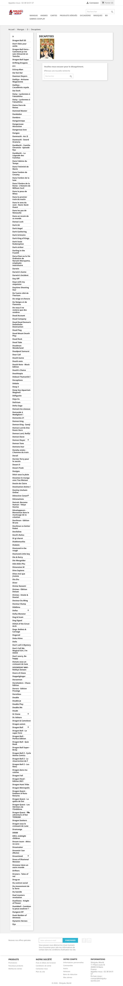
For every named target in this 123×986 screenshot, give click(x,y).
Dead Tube (17, 342)
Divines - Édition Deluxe (19, 590)
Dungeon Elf (17, 912)
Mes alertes (67, 977)
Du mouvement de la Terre (20, 887)
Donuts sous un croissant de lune (20, 663)
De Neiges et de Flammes (19, 303)
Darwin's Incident (20, 275)
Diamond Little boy (21, 554)
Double (15, 697)
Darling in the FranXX (18, 251)
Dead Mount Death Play (21, 334)
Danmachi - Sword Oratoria (20, 140)
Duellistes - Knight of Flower (20, 902)
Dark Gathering (19, 232)
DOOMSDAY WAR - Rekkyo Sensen (20, 668)
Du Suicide (17, 892)
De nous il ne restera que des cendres (19, 310)
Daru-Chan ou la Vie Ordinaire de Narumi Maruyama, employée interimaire (21, 261)
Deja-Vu (16, 399)
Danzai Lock (17, 222)
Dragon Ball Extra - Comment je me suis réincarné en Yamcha (20, 52)
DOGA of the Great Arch (20, 625)
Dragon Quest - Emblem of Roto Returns (19, 793)
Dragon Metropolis (21, 788)
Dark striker (18, 247)
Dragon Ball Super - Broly (21, 748)
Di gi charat (17, 538)
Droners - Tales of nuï (20, 875)
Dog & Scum (17, 617)
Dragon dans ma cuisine (19, 771)
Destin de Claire (19, 483)
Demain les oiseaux (21, 409)
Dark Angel (17, 228)
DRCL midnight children (19, 837)
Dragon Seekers (19, 820)
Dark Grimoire (19, 235)
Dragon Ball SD (19, 40)
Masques (97, 15)
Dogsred (16, 635)
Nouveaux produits (15, 966)
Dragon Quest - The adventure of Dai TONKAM (21, 814)
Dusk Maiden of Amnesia (19, 916)
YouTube (89, 940)
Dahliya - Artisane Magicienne (20, 80)
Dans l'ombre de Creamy (19, 173)
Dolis (14, 641)
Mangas (34, 15)
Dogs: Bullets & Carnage (19, 630)
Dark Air (16, 225)
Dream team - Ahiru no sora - (21, 842)
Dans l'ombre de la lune (20, 179)
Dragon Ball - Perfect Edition (19, 737)
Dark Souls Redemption (18, 242)
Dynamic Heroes (19, 921)
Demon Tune (18, 443)
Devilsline (16, 531)
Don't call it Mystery (21, 645)
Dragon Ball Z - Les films (20, 765)
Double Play (17, 704)
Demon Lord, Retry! (21, 433)
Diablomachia (18, 541)
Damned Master (19, 111)
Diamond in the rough (19, 549)
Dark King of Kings (20, 238)
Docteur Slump (19, 604)
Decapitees (17, 380)
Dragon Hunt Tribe (20, 784)
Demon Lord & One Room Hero (21, 429)
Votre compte (70, 959)
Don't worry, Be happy (19, 657)
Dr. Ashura (17, 717)
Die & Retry (17, 557)
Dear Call (16, 354)
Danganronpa (18, 121)
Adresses (66, 971)
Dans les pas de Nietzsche (19, 211)
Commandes (68, 965)
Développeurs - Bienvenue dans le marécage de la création (20, 513)
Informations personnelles (73, 962)
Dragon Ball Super (20, 59)
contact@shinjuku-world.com (99, 979)
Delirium (16, 402)
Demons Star (18, 447)
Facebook (84, 940)
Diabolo (16, 545)
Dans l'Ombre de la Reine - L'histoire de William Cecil (21, 185)
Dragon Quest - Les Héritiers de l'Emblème (21, 806)
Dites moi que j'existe (18, 575)
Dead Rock (17, 339)
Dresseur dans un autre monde (20, 866)
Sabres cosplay (37, 19)
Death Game (18, 358)
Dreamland (17, 856)
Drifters (16, 870)
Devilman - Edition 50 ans (20, 521)
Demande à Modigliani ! (17, 413)
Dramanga (17, 829)
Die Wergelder (19, 560)
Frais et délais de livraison (46, 963)
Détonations (18, 499)
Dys (14, 924)
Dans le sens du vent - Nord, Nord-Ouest (20, 204)
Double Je (16, 701)
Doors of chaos (19, 673)
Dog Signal (17, 620)
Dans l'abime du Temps (19, 162)
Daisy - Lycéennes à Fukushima (21, 95)
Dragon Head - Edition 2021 (18, 780)
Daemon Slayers (19, 76)
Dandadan (17, 114)
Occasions (85, 15)
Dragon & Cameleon (21, 721)
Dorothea (16, 694)
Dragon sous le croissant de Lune (20, 825)
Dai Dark (16, 91)
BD (106, 15)
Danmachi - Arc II (20, 136)
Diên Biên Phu (18, 564)
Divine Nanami (19, 586)
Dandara (16, 117)
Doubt (15, 711)
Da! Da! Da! (17, 73)
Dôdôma (16, 607)
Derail (15, 455)
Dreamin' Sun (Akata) (18, 851)
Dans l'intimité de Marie (20, 167)
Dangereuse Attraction (18, 125)
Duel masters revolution (18, 896)
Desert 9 (16, 464)
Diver (14, 583)
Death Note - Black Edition (21, 365)
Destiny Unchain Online (19, 491)
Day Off (15, 278)
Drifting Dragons (20, 63)
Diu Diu (15, 579)
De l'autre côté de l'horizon (20, 294)
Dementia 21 (18, 418)
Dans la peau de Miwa (19, 192)
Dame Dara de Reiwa (19, 106)
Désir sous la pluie (20, 474)
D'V (13, 66)
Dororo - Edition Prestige (19, 689)
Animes (44, 15)
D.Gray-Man (17, 69)
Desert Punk (18, 468)
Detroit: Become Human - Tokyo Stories (20, 504)
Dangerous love (19, 130)
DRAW (15, 832)
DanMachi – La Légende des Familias (19, 155)
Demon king (18, 421)
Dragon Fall (17, 775)
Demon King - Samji (21, 424)
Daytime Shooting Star (20, 288)
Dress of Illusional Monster (20, 860)
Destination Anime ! (21, 487)
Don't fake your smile (19, 45)
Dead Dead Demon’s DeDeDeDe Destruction (21, 324)
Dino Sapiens (18, 570)
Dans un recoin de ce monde (20, 217)
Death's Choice (19, 370)
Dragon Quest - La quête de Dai (20, 800)
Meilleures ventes (15, 969)
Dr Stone (16, 714)
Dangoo (16, 133)
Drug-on (16, 879)
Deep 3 (15, 387)
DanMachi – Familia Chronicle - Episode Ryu (21, 147)
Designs (16, 471)
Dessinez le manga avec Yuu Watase (21, 479)
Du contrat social (20, 883)
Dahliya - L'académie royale (20, 86)
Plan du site (40, 972)
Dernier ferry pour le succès (20, 460)
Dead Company (19, 319)
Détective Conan (20, 496)
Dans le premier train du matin (19, 198)
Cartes (53, 15)
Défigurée (17, 396)
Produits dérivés (68, 15)
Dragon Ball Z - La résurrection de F (20, 760)
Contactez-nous (42, 969)
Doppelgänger (18, 676)
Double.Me (17, 707)
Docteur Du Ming (20, 600)
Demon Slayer (18, 440)
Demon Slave (18, 437)
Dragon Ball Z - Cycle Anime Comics (21, 754)
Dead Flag (17, 330)
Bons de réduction (70, 974)
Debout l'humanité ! (21, 377)
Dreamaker (17, 847)
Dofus (15, 610)
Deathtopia (17, 373)
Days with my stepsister (18, 283)
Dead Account (18, 315)
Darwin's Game (19, 272)
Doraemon (17, 679)
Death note (17, 361)
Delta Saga (17, 405)
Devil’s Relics (18, 535)
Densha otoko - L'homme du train (20, 451)
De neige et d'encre (21, 299)
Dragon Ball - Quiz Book (20, 743)
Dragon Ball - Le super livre (19, 732)
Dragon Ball (17, 727)
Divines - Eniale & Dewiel (20, 596)
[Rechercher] (100, 11)
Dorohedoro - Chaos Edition (21, 684)
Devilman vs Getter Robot (21, 527)
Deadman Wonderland (18, 346)
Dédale (15, 383)
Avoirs (65, 968)
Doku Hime (17, 638)
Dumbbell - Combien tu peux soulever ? (21, 907)
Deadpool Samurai (20, 351)
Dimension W (18, 567)
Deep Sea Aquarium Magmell (21, 391)
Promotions (12, 963)
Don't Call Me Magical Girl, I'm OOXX (19, 650)
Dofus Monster (19, 614)
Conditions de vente (43, 966)
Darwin (15, 268)
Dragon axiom (18, 724)
